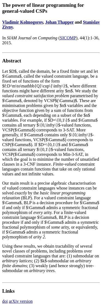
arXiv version (21, 301)
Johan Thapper (59, 22)
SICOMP (68, 38)
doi (5, 301)
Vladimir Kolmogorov (22, 22)
